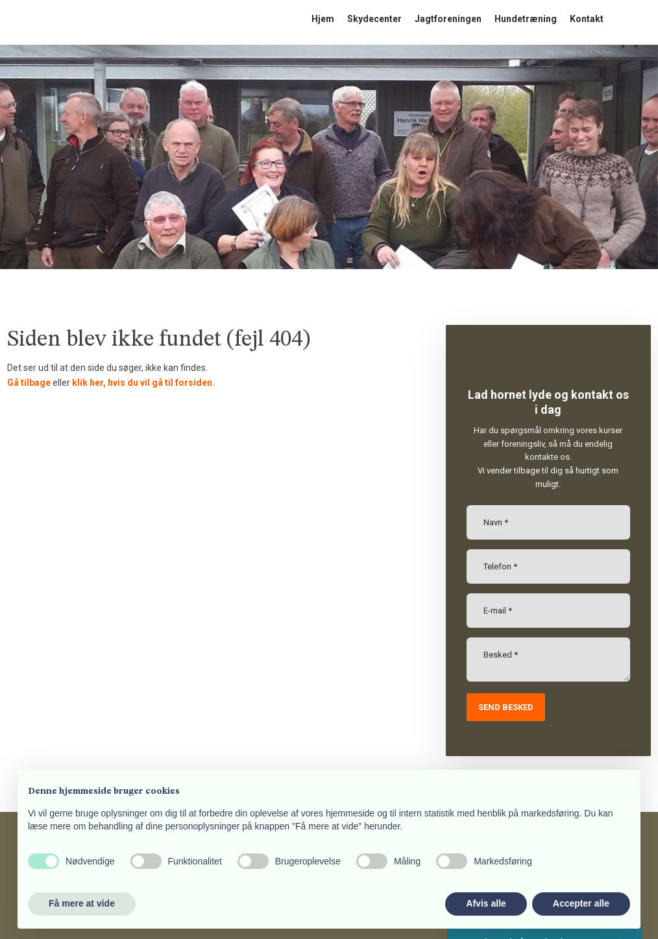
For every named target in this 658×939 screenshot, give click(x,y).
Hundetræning (525, 19)
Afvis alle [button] (486, 903)
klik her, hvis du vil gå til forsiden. (143, 382)
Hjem (322, 19)
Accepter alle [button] (581, 903)
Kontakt (586, 19)
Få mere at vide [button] (82, 903)
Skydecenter (374, 19)
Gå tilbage (29, 382)
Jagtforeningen (448, 19)
